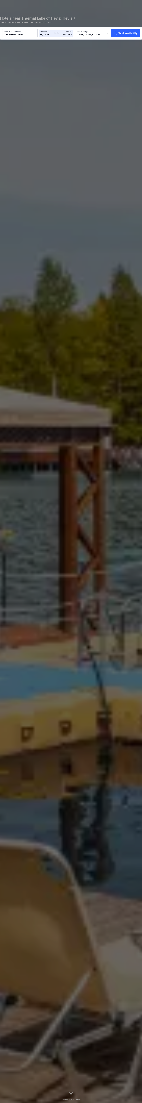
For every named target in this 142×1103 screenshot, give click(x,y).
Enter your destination (12, 32)
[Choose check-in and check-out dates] (47, 33)
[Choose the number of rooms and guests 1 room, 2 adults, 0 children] (92, 33)
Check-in (43, 32)
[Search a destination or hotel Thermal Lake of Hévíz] (20, 33)
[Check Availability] (125, 33)
